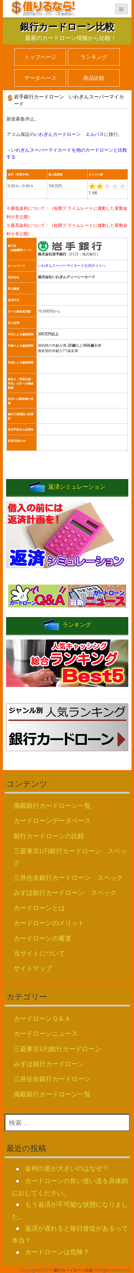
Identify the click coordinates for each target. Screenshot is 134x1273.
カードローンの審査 (42, 938)
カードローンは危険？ (57, 1251)
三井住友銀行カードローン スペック (68, 877)
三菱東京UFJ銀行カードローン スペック (70, 856)
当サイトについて (39, 953)
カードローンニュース (46, 1033)
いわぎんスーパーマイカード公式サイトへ (72, 265)
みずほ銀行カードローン (49, 1063)
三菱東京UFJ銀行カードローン (57, 1048)
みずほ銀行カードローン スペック (65, 892)
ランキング (93, 56)
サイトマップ (33, 968)
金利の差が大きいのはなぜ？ (67, 1168)
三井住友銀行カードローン (52, 1078)
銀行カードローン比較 (67, 26)
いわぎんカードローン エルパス (69, 134)
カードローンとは (39, 907)
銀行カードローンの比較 (49, 835)
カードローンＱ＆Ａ (42, 1018)
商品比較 (94, 77)
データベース (40, 77)
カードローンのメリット (49, 922)
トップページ (40, 56)
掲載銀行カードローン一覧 (52, 805)
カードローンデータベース (52, 820)
